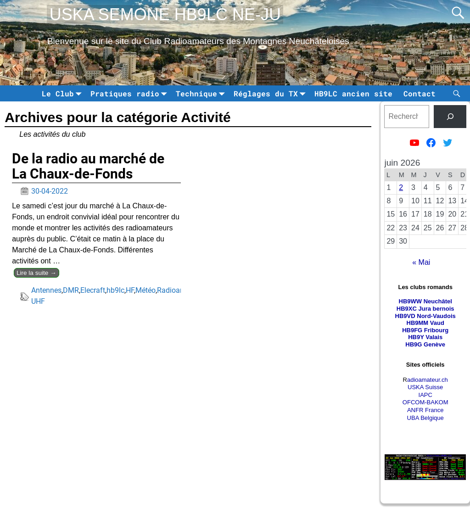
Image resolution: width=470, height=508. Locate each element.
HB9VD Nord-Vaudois (425, 316)
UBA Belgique (425, 417)
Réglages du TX (271, 93)
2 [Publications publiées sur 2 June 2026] (401, 187)
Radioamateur (179, 290)
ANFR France (425, 410)
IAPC (425, 394)
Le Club (63, 93)
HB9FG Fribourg (425, 330)
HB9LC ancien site (353, 93)
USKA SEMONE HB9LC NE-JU (165, 14)
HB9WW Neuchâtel (425, 301)
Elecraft (92, 290)
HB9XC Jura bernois (425, 308)
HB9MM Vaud (425, 322)
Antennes (46, 290)
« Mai (421, 262)
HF (130, 290)
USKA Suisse (425, 387)
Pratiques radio (130, 93)
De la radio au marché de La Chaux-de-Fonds (88, 166)
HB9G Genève (425, 344)
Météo (145, 290)
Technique (202, 93)
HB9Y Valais (425, 337)
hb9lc (115, 290)
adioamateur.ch (427, 379)
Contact (419, 93)
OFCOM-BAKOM (425, 402)
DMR (71, 290)
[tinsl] (450, 116)
